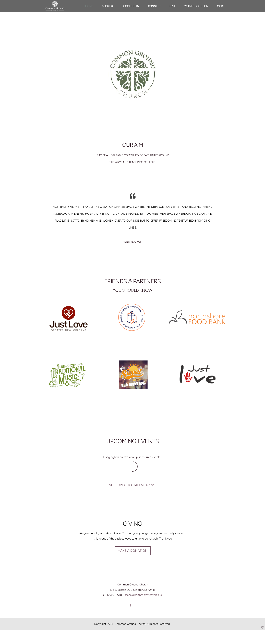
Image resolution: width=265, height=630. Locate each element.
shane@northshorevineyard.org (143, 594)
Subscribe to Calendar (132, 485)
